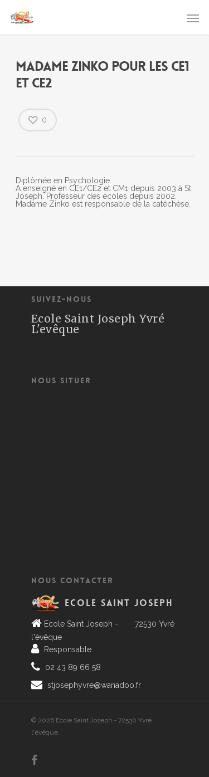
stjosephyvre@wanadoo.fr (93, 685)
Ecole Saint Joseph (119, 603)
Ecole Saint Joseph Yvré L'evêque (98, 324)
